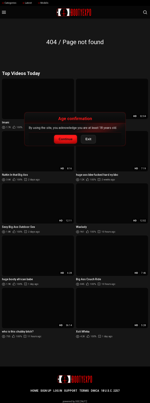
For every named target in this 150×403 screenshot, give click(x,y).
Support (70, 390)
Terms (84, 390)
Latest (27, 3)
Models (43, 3)
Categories (9, 3)
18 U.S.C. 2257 (110, 390)
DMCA (95, 390)
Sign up (45, 390)
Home (34, 390)
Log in (57, 390)
